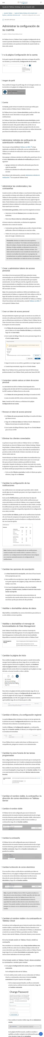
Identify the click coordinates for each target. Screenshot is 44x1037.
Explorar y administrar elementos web (11, 15)
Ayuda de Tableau (7, 13)
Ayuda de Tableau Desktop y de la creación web (25, 13)
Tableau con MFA (25, 147)
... (39, 13)
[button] (3, 2)
